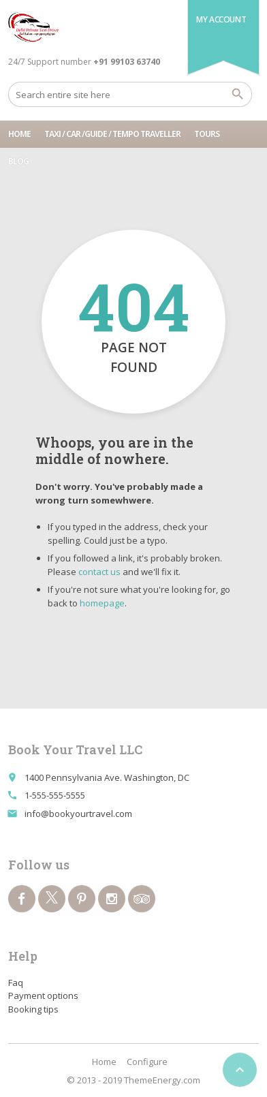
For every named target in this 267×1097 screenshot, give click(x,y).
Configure (147, 1061)
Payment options (43, 995)
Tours (206, 134)
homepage (102, 603)
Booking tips (33, 1009)
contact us (99, 572)
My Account (221, 19)
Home (19, 134)
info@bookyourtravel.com (78, 813)
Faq (15, 982)
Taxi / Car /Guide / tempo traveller (112, 134)
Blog (18, 161)
